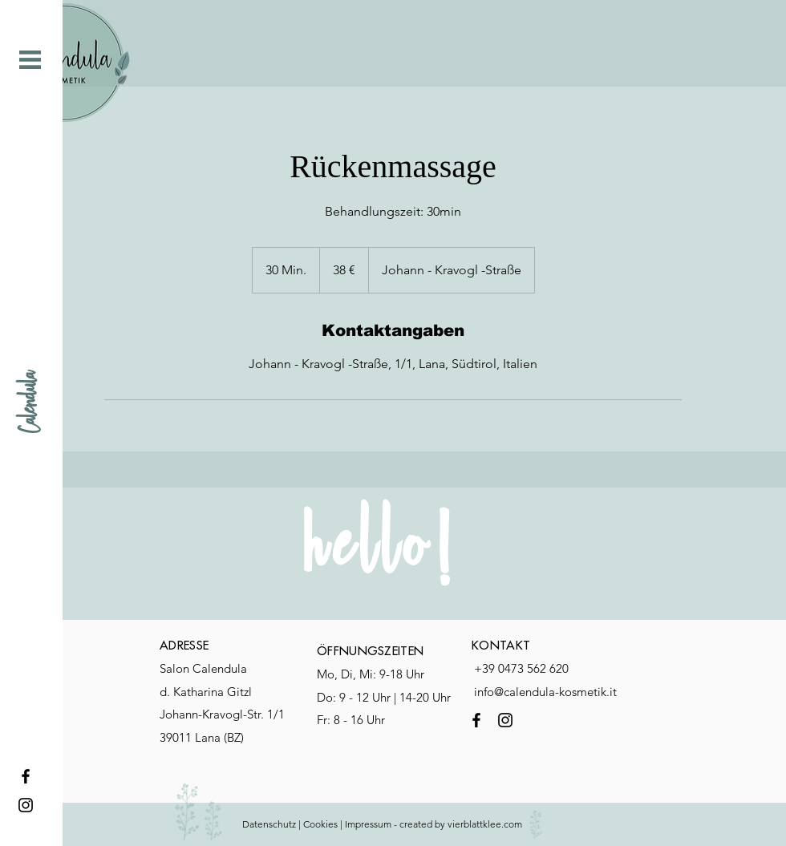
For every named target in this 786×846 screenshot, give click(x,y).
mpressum (369, 824)
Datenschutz (269, 824)
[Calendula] (30, 402)
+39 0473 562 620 (521, 668)
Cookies (320, 824)
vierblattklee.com (486, 824)
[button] (30, 60)
